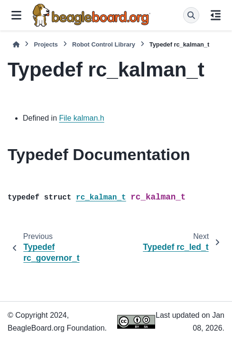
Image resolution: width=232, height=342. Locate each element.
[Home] (16, 44)
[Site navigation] (16, 15)
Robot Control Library (103, 44)
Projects (46, 44)
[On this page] (215, 15)
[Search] (191, 15)
